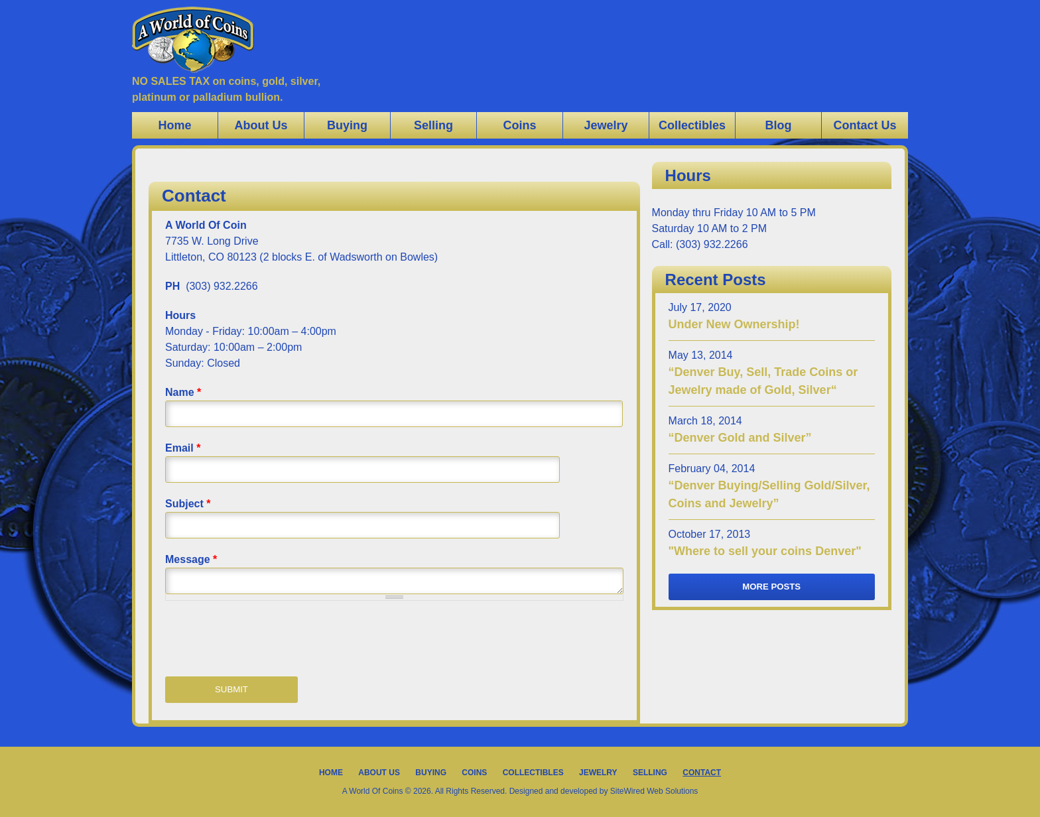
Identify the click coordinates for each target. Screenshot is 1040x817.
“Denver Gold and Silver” (740, 437)
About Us (261, 125)
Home (174, 125)
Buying (347, 125)
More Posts (771, 587)
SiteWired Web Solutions (654, 791)
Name (183, 392)
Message (191, 559)
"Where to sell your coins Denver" (765, 551)
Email (182, 448)
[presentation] (266, 640)
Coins (519, 125)
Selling (433, 125)
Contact (701, 772)
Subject (187, 503)
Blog (778, 125)
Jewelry (605, 125)
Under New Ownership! (734, 324)
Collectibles (692, 125)
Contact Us (864, 125)
